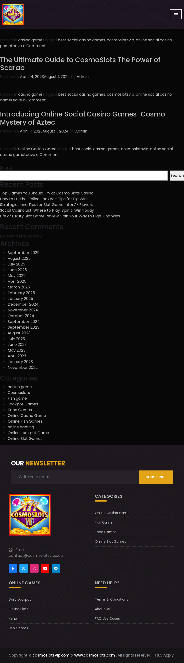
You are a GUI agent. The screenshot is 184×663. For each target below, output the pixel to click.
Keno (13, 618)
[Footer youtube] (45, 568)
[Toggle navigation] (176, 14)
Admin (83, 76)
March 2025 (19, 287)
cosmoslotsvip (120, 40)
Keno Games (20, 410)
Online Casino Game (37, 149)
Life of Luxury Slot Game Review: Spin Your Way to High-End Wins (60, 216)
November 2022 (23, 367)
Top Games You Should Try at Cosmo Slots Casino (46, 193)
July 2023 (16, 339)
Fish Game (104, 522)
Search (6, 167)
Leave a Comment (28, 46)
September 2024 (24, 321)
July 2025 (16, 264)
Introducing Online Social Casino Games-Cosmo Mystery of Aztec (82, 118)
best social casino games (81, 40)
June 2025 (17, 270)
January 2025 (20, 298)
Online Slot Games (25, 438)
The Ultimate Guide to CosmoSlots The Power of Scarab (80, 64)
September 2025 (24, 252)
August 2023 (19, 333)
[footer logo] (30, 514)
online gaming (21, 427)
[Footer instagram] (34, 568)
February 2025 (21, 293)
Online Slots (18, 609)
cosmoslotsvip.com (51, 655)
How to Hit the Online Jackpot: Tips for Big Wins (44, 199)
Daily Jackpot (20, 599)
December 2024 (23, 304)
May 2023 (16, 350)
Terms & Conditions (111, 599)
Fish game (17, 398)
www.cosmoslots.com (94, 655)
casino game (30, 40)
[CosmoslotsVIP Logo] (13, 14)
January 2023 (20, 362)
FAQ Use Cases (107, 618)
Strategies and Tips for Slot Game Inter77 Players (46, 204)
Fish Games (18, 628)
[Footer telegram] (56, 568)
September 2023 (23, 327)
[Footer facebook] (13, 568)
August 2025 (19, 258)
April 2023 (17, 356)
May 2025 (17, 275)
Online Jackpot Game (28, 433)
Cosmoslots (19, 392)
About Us (102, 609)
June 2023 (17, 344)
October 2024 (21, 316)
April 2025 (17, 281)
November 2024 (23, 310)
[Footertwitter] (23, 568)
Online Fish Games (25, 421)
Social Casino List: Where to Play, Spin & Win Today (47, 210)
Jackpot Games (23, 404)
